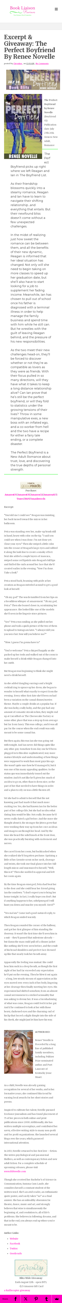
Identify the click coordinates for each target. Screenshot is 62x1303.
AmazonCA (37, 494)
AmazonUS (11, 494)
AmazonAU (50, 494)
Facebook (15, 1243)
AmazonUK (24, 494)
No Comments (42, 63)
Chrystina (17, 63)
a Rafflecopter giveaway (17, 1290)
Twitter (14, 1248)
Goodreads (16, 1253)
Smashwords (38, 498)
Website (14, 1238)
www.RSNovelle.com (15, 1171)
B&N (27, 498)
